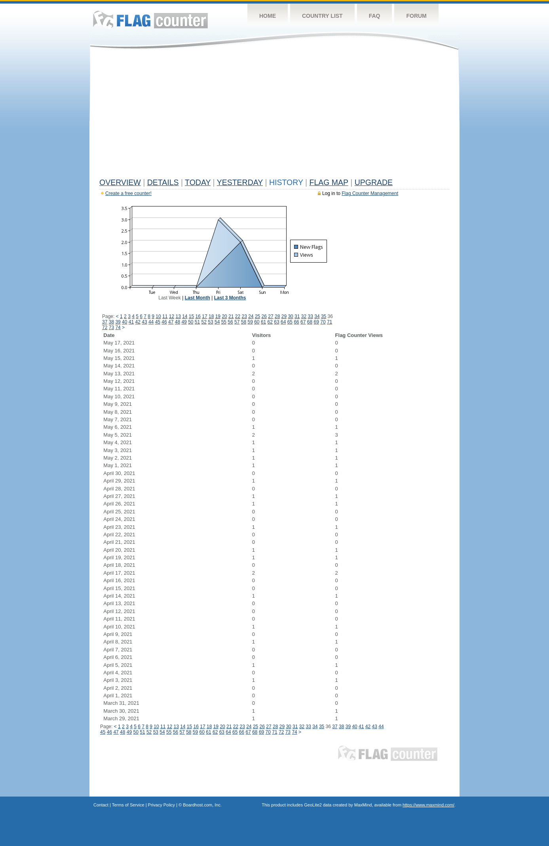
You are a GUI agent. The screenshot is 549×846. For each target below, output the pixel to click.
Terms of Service (128, 804)
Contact (100, 804)
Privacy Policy (161, 804)
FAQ (374, 16)
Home (267, 16)
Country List (322, 16)
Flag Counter (150, 19)
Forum (416, 16)
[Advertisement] (274, 115)
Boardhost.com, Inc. (202, 804)
